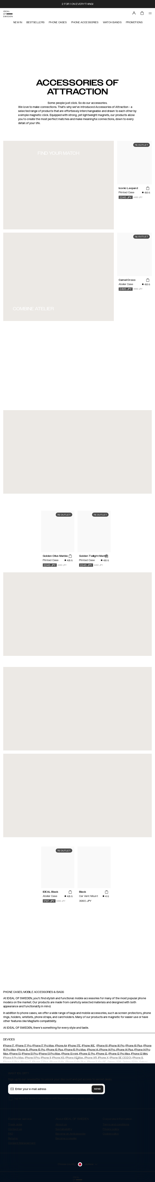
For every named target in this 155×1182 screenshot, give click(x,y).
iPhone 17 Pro (23, 1045)
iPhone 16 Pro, (116, 1045)
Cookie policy (111, 1133)
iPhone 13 (15, 1053)
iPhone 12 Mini (139, 1053)
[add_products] (147, 188)
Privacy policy (111, 1129)
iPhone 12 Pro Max (119, 1053)
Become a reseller (66, 1138)
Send (97, 1089)
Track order (15, 1124)
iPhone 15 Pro (37, 1049)
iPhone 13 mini (69, 1053)
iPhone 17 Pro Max (43, 1045)
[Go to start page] (8, 14)
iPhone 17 (8, 1045)
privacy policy (85, 1098)
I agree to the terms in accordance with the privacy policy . (54, 1098)
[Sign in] (134, 13)
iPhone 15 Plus (54, 1049)
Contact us (15, 1129)
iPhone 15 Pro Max (75, 1049)
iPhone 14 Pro (107, 1049)
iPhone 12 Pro (87, 1053)
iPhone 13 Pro (30, 1053)
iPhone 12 (101, 1053)
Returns (13, 1138)
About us (61, 1124)
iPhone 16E (88, 1045)
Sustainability (64, 1129)
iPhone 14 (92, 1049)
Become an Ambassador (71, 1133)
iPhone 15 (22, 1049)
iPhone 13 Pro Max (49, 1053)
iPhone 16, (102, 1045)
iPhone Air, (61, 1045)
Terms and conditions (116, 1124)
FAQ (10, 1133)
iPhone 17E (74, 1045)
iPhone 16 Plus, (134, 1045)
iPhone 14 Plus (124, 1049)
